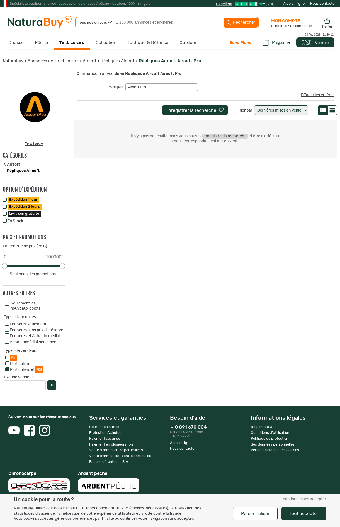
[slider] (4, 266)
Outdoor (187, 42)
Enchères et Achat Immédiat (35, 336)
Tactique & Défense (148, 42)
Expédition (23, 200)
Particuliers (20, 364)
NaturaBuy (13, 61)
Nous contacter (323, 4)
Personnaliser (255, 513)
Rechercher (240, 22)
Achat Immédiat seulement (34, 342)
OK (52, 385)
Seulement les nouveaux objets (25, 305)
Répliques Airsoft (118, 61)
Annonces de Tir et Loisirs (53, 61)
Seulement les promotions (33, 274)
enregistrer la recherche (225, 136)
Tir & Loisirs (71, 42)
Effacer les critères (317, 95)
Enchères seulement (28, 324)
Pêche (41, 42)
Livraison (24, 214)
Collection (106, 42)
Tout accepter (304, 513)
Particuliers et (26, 369)
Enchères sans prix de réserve (36, 330)
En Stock (15, 221)
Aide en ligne (294, 4)
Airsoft (89, 61)
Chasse (16, 42)
